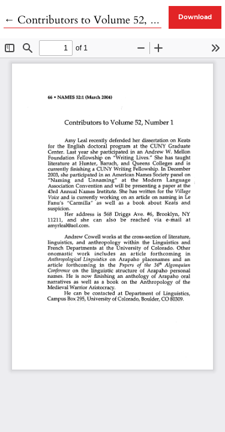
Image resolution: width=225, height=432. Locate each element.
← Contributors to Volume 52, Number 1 (100, 20)
